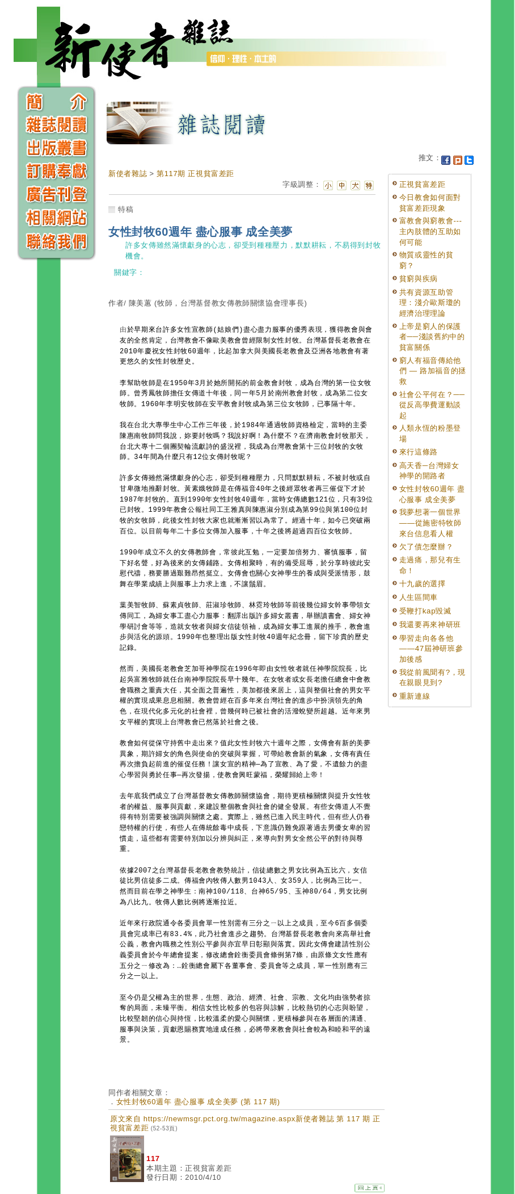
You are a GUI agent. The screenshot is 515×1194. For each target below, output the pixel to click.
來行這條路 (418, 452)
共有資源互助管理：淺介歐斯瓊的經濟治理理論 (430, 303)
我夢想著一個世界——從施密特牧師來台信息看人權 (430, 522)
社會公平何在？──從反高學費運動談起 (432, 405)
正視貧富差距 (422, 184)
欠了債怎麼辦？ (426, 546)
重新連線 (414, 696)
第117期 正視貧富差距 (195, 173)
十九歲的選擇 (422, 583)
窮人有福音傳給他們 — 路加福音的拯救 (432, 371)
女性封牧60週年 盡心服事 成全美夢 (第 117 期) (198, 1101)
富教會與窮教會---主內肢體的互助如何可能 (430, 231)
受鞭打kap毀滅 (425, 611)
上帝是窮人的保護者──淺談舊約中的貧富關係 (432, 337)
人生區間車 (418, 597)
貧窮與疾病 (418, 278)
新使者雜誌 (127, 173)
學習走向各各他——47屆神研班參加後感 (431, 648)
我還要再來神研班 (430, 624)
